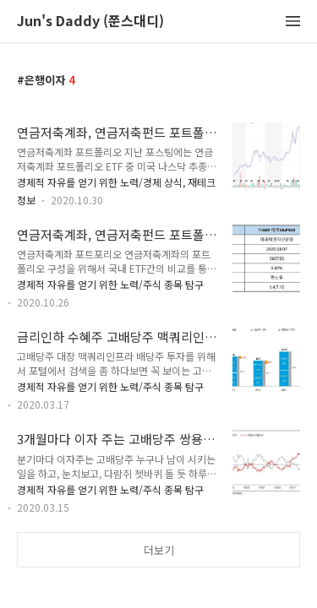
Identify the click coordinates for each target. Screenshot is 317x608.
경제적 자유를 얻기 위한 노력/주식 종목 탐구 (110, 284)
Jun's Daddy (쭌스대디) (90, 21)
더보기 (159, 550)
